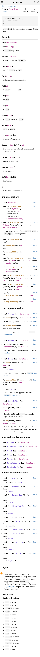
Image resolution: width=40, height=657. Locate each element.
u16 (8, 86)
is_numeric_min (17, 275)
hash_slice (11, 380)
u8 (15, 56)
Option (11, 219)
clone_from (11, 326)
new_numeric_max (17, 267)
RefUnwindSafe (14, 447)
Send (9, 451)
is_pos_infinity (10, 295)
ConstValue (12, 42)
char (9, 66)
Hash (10, 359)
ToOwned (16, 534)
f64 (8, 105)
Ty (18, 211)
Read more (33, 321)
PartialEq (13, 401)
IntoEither (17, 530)
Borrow (15, 486)
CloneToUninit (19, 506)
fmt (7, 344)
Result (24, 347)
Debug (11, 340)
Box (11, 145)
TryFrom (19, 542)
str (21, 246)
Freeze (10, 443)
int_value (14, 222)
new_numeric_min (17, 258)
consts (13, 6)
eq (7, 408)
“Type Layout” (9, 586)
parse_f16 (10, 246)
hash (8, 363)
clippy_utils (6, 6)
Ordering (19, 219)
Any (13, 478)
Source (4, 12)
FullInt (13, 227)
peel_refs (14, 239)
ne (7, 421)
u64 (23, 145)
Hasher (10, 370)
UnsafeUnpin (13, 463)
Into (17, 521)
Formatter (7, 347)
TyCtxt (15, 209)
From (14, 517)
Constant (18, 2)
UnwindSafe (13, 467)
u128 (8, 76)
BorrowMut (17, 495)
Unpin (10, 459)
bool (9, 125)
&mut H (6, 365)
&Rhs (5, 423)
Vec (11, 56)
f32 (8, 96)
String (9, 46)
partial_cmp (15, 206)
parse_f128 (11, 252)
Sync (9, 455)
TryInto (19, 553)
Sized (13, 389)
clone (8, 318)
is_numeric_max (17, 284)
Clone (11, 314)
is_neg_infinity (10, 302)
